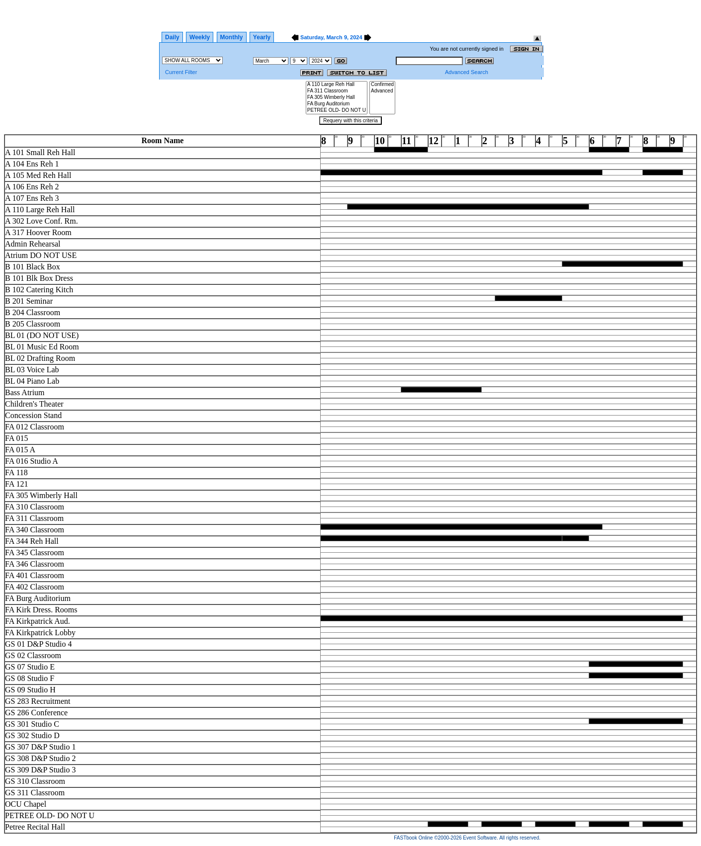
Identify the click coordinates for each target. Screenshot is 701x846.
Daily (172, 37)
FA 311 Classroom (336, 91)
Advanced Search (466, 72)
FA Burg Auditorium (336, 104)
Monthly (231, 37)
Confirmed (382, 85)
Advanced (382, 91)
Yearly (261, 37)
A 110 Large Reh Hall (336, 85)
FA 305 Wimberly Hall (336, 97)
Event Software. (480, 838)
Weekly (199, 37)
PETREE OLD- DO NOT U (336, 110)
